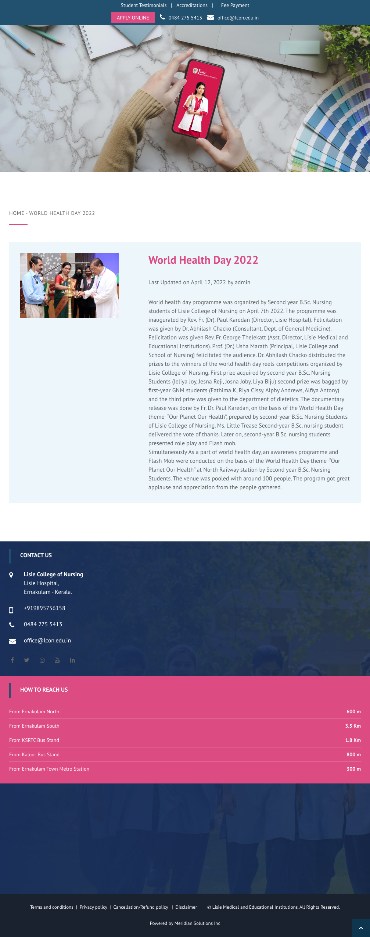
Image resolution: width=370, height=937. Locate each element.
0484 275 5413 (185, 17)
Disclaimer (190, 907)
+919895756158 (44, 608)
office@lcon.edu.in (238, 17)
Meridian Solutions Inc (197, 923)
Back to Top (361, 928)
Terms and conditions (51, 907)
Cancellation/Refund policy (141, 907)
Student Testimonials (144, 5)
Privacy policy (95, 907)
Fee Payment (235, 5)
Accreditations (192, 5)
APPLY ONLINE (133, 17)
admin (243, 282)
